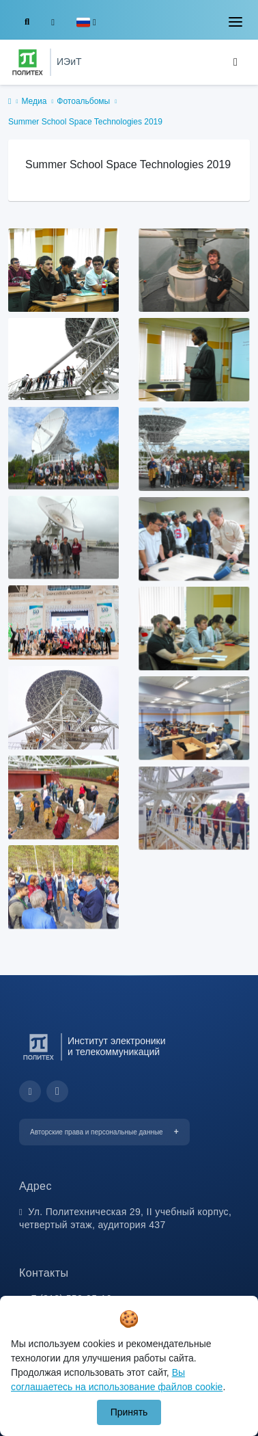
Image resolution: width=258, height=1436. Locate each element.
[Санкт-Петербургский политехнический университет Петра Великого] (27, 62)
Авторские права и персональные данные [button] (96, 1132)
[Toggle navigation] (235, 22)
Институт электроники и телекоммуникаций (116, 1046)
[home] (9, 102)
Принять (129, 1412)
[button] (86, 22)
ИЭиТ (69, 61)
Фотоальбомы (83, 101)
